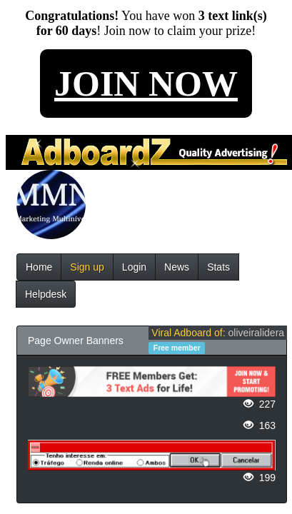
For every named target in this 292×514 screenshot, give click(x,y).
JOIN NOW (146, 84)
